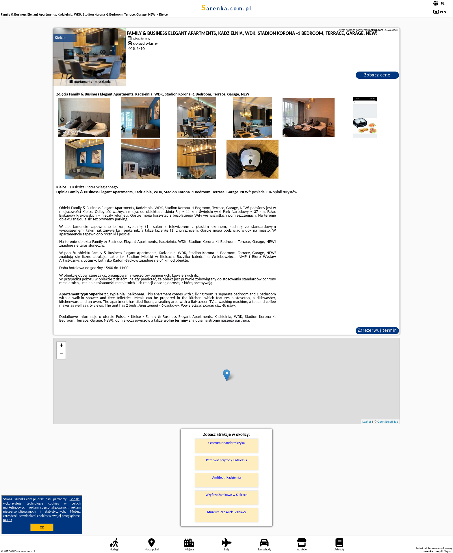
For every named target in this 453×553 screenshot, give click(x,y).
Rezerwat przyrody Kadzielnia (226, 460)
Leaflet (366, 421)
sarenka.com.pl (226, 8)
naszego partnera (235, 320)
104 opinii (274, 192)
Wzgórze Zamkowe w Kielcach (226, 495)
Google (75, 499)
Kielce (60, 37)
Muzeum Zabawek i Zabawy (226, 512)
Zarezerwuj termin (377, 330)
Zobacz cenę (377, 75)
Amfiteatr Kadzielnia (226, 477)
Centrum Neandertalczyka (226, 443)
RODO (7, 520)
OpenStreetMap (387, 421)
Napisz (448, 551)
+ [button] (61, 346)
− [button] (61, 354)
